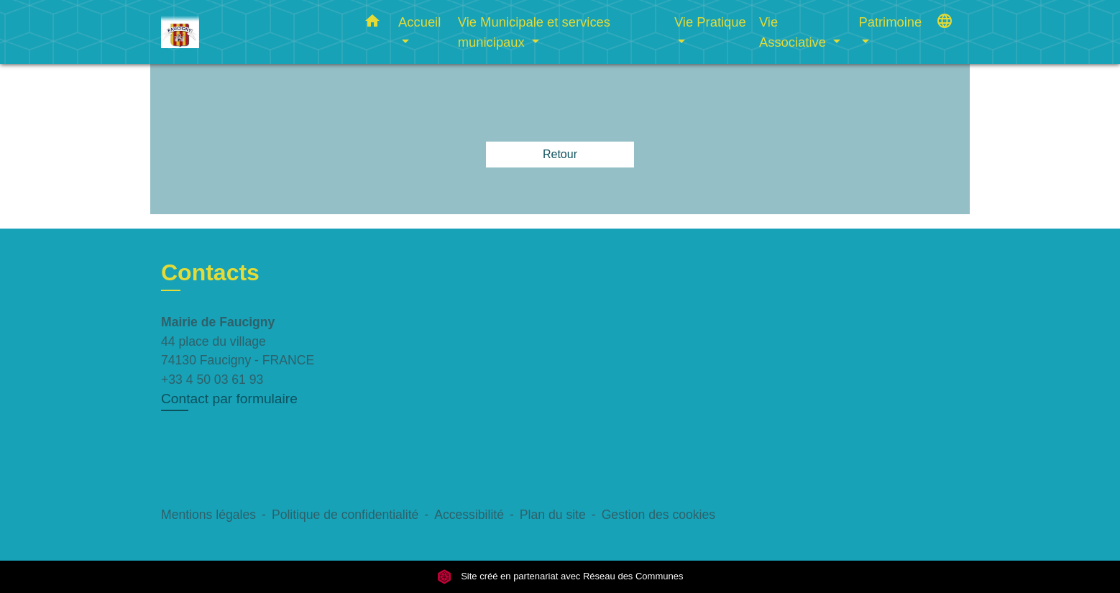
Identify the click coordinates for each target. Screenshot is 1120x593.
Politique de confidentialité (345, 514)
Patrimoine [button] (890, 21)
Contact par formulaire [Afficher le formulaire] (229, 398)
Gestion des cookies (658, 514)
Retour (560, 154)
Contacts (210, 272)
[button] (372, 23)
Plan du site (553, 514)
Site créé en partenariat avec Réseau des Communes (560, 576)
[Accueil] (251, 32)
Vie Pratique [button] (710, 21)
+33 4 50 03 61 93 (212, 379)
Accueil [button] (419, 21)
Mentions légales (208, 514)
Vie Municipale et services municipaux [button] (534, 32)
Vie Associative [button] (794, 32)
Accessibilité (469, 514)
